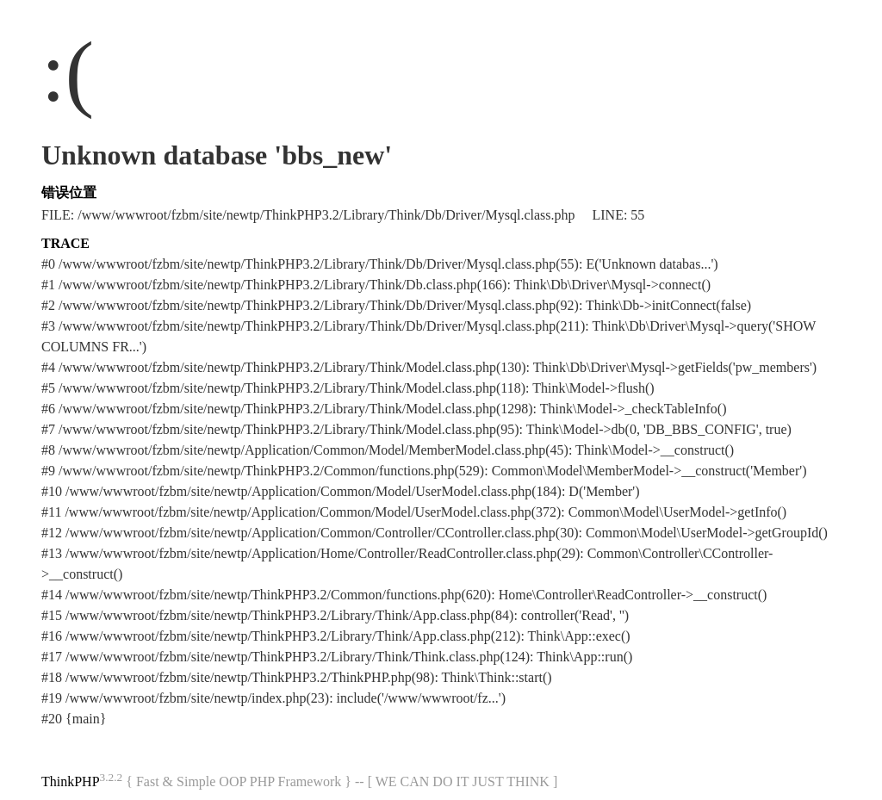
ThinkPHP (70, 781)
